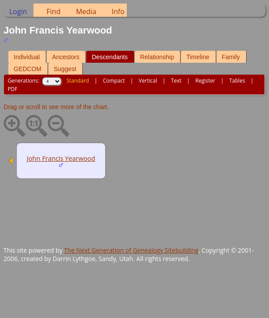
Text (176, 80)
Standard (77, 80)
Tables (237, 80)
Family (231, 57)
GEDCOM (27, 68)
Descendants (110, 57)
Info (118, 11)
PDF (12, 89)
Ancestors (65, 57)
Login (18, 11)
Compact (114, 80)
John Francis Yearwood (61, 158)
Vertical (148, 80)
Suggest (65, 68)
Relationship (157, 57)
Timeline (197, 57)
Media (86, 11)
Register (205, 80)
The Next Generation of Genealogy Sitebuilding (131, 250)
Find (54, 11)
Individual (27, 57)
